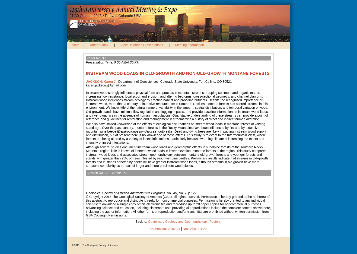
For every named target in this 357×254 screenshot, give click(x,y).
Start (75, 45)
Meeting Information (189, 45)
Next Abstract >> (195, 229)
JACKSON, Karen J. (101, 81)
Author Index (99, 45)
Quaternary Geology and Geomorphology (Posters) (125, 178)
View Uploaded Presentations (142, 45)
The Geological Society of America (100, 245)
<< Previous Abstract (165, 229)
